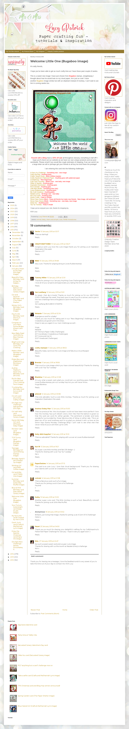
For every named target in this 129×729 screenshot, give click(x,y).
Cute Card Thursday (37, 181)
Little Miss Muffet (36, 188)
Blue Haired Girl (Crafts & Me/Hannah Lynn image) (37, 706)
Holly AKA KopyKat (43, 434)
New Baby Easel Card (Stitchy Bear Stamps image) (18, 336)
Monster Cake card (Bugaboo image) (17, 431)
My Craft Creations (36, 192)
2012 (12, 560)
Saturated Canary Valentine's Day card (33, 645)
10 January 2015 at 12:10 (56, 278)
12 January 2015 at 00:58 (51, 394)
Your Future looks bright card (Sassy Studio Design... (17, 509)
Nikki (37, 261)
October (15, 239)
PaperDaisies (40, 463)
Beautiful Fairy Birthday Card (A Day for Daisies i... (18, 280)
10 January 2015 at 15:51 (55, 292)
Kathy (37, 497)
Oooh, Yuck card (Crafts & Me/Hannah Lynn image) (18, 525)
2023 (12, 211)
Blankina (38, 377)
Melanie (38, 313)
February (16, 263)
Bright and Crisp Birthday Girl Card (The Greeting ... (18, 345)
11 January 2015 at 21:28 (52, 377)
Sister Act (33, 203)
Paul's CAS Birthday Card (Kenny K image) (18, 317)
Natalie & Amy (35, 194)
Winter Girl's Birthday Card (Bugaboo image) (18, 308)
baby (44, 219)
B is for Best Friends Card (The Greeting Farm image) (18, 381)
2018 (12, 221)
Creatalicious (34, 180)
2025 (12, 205)
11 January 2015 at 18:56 (51, 362)
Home (64, 610)
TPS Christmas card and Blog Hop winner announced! (39, 686)
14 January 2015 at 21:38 (51, 478)
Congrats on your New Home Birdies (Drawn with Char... (18, 326)
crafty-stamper (41, 348)
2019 (12, 217)
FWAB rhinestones (69, 219)
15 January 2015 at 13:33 (49, 497)
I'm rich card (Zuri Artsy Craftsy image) (18, 398)
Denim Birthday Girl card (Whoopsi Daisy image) (18, 423)
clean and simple (52, 219)
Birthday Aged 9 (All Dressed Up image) (18, 460)
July (14, 248)
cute (60, 219)
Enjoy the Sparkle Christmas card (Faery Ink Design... (17, 535)
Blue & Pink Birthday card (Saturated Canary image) (18, 490)
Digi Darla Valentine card (27, 625)
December (16, 232)
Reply (37, 237)
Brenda (38, 362)
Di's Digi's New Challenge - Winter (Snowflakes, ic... (17, 545)
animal (38, 219)
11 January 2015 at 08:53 (57, 348)
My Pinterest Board (27, 51)
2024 (12, 208)
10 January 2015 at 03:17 (49, 231)
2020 (12, 214)
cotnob (38, 478)
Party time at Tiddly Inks (27, 635)
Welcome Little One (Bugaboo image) (18, 499)
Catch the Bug (35, 174)
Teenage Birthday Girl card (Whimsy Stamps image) (18, 452)
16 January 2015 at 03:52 (55, 512)
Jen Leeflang (40, 292)
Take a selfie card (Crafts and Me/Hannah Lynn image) (39, 676)
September (17, 242)
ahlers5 (38, 394)
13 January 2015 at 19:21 (50, 447)
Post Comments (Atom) (50, 614)
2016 (12, 227)
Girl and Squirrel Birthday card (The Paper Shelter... (18, 298)
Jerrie (37, 231)
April (14, 257)
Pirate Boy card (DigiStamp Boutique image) (18, 362)
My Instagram (40, 51)
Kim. (37, 541)
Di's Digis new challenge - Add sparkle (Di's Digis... (17, 405)
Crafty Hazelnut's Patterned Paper (42, 178)
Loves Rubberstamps (37, 190)
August (15, 245)
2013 (12, 557)
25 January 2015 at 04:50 (49, 526)
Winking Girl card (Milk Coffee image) (18, 467)
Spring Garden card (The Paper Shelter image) (36, 696)
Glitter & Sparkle (36, 183)
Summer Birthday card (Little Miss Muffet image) (18, 482)
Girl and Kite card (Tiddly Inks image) (17, 474)
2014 (12, 554)
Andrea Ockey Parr (43, 409)
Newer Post (35, 610)
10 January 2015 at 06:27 (60, 244)
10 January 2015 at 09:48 (49, 261)
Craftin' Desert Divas (37, 176)
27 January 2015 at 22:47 (48, 541)
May (14, 254)
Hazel (37, 526)
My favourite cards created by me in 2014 (18, 517)
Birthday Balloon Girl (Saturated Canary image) (18, 289)
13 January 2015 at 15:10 (60, 434)
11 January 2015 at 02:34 (51, 313)
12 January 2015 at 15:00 (61, 409)
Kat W (37, 447)
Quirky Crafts (34, 197)
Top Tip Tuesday (36, 204)
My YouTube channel (12, 51)
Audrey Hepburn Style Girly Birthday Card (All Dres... (18, 371)
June (14, 251)
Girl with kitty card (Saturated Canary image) (18, 414)
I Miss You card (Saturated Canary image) (34, 655)
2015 (12, 230)
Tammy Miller (41, 278)
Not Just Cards (35, 195)
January (15, 266)
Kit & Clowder (35, 187)
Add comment (37, 556)
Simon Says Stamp (37, 199)
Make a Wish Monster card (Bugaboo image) (18, 353)
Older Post (94, 610)
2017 (12, 224)
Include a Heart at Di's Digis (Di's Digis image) (18, 271)
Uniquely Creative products (55, 51)
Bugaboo (40, 81)
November (16, 235)
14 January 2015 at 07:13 (56, 463)
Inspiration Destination (38, 185)
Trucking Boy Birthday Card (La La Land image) (18, 390)
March (14, 260)
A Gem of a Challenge (38, 173)
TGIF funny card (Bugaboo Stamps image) (16, 441)
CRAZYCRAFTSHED (43, 244)
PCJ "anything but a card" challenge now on (35, 665)
